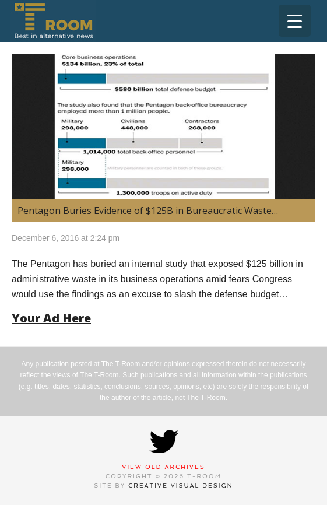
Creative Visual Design (180, 485)
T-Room (53, 21)
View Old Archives (163, 467)
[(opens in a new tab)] (163, 126)
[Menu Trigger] (295, 21)
